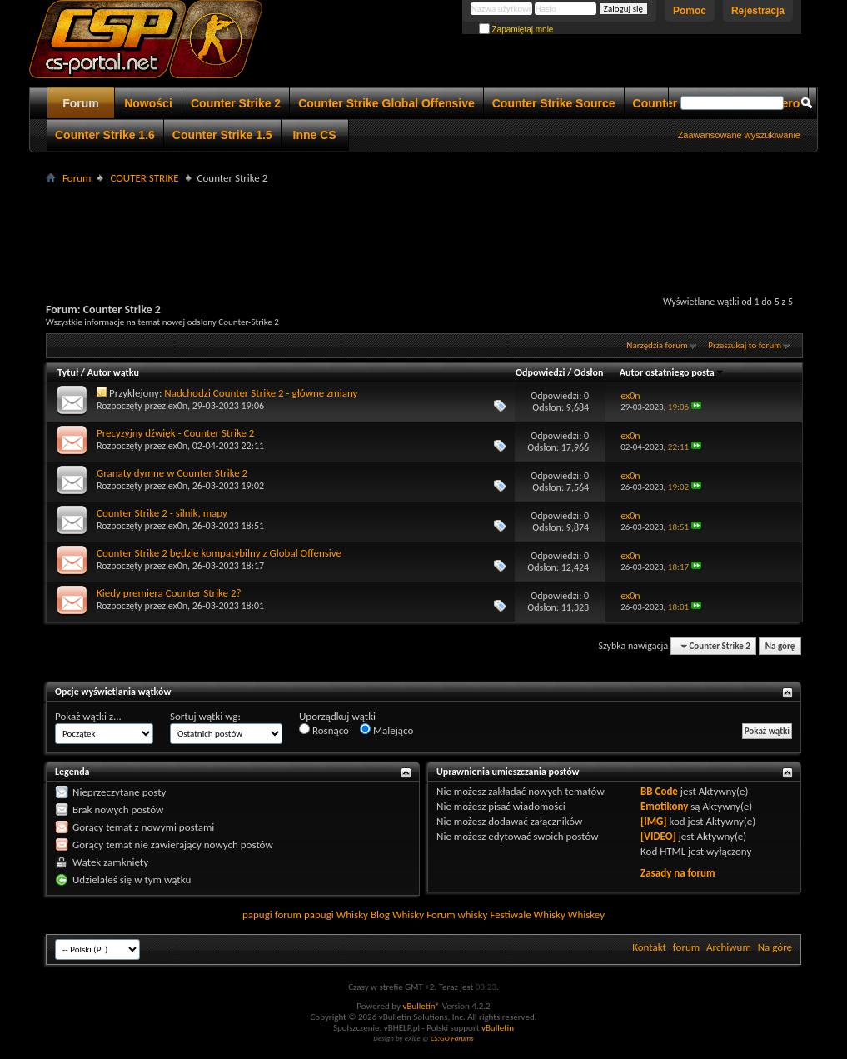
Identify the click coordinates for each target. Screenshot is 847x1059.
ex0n (177, 406)
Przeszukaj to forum (744, 345)
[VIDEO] (658, 836)
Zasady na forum (677, 873)
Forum (80, 103)
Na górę (780, 646)
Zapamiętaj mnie (516, 29)
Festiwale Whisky (527, 914)
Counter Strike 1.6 (105, 135)
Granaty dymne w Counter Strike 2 (172, 473)
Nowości (148, 103)
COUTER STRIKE (144, 178)
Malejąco (386, 730)
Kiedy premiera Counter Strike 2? (169, 593)
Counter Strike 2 (236, 103)
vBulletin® (421, 1006)
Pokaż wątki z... (88, 716)
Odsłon (588, 372)
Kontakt (649, 947)
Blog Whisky (397, 914)
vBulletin (497, 1027)
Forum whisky (456, 914)
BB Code (659, 791)
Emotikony (664, 806)
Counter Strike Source (553, 103)
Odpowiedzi (540, 372)
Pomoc (689, 11)
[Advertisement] (424, 225)
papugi (257, 914)
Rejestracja (758, 11)
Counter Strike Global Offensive (386, 103)
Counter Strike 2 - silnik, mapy (162, 513)
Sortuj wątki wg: (205, 716)
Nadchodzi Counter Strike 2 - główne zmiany (260, 393)
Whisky (352, 914)
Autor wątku (113, 372)
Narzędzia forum (657, 345)
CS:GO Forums (452, 1037)
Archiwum (728, 947)
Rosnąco (324, 730)
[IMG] (653, 821)
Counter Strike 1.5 (222, 135)
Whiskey (586, 914)
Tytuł (67, 372)
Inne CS (314, 135)
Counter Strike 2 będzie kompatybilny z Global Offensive (219, 553)
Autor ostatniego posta (672, 372)
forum (686, 947)
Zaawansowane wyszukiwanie (739, 135)
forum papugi (304, 914)
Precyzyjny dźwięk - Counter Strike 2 (175, 433)
